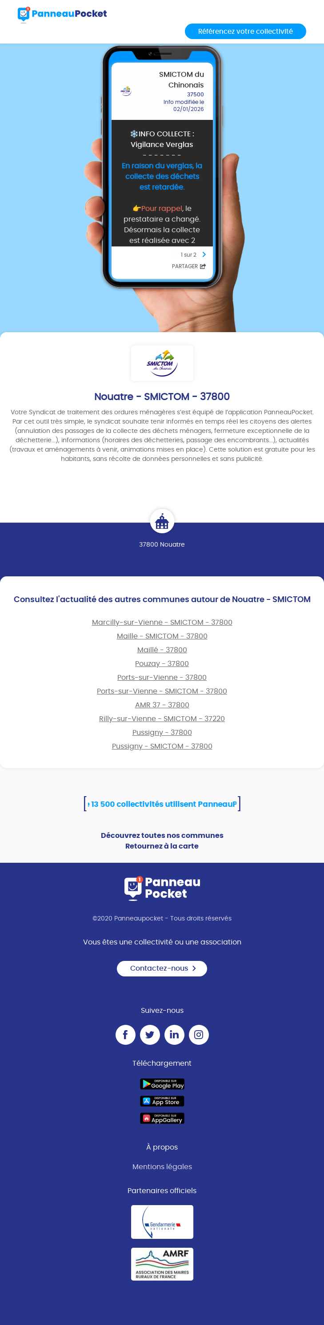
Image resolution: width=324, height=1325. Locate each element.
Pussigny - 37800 (162, 732)
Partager (189, 266)
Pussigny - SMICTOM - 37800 (162, 746)
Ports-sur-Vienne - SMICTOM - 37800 (162, 691)
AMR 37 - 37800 (162, 705)
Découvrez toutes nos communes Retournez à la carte (162, 841)
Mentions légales (162, 1166)
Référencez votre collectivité (245, 31)
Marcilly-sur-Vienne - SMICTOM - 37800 (162, 622)
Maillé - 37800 (162, 650)
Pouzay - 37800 (162, 663)
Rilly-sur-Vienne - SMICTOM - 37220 (162, 718)
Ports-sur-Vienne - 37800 (162, 677)
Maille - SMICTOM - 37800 (162, 636)
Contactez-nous (163, 968)
